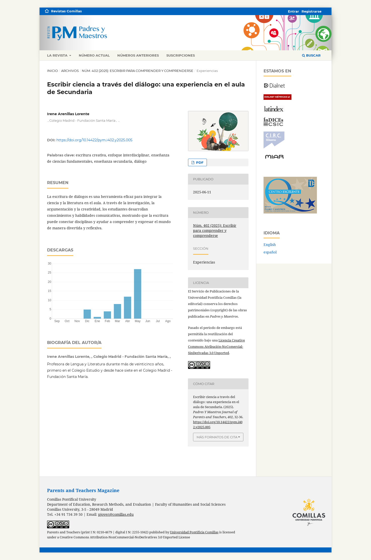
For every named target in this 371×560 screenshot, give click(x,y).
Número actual (94, 55)
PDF (199, 162)
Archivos (70, 71)
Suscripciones (180, 55)
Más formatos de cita (217, 437)
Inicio (52, 71)
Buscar (311, 55)
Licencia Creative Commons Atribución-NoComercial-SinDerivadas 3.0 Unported (216, 346)
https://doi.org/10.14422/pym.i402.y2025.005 (94, 140)
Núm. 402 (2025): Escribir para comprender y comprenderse (137, 71)
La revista (57, 55)
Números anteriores (138, 55)
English (270, 244)
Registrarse (311, 11)
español (270, 252)
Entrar (293, 11)
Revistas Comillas (66, 11)
